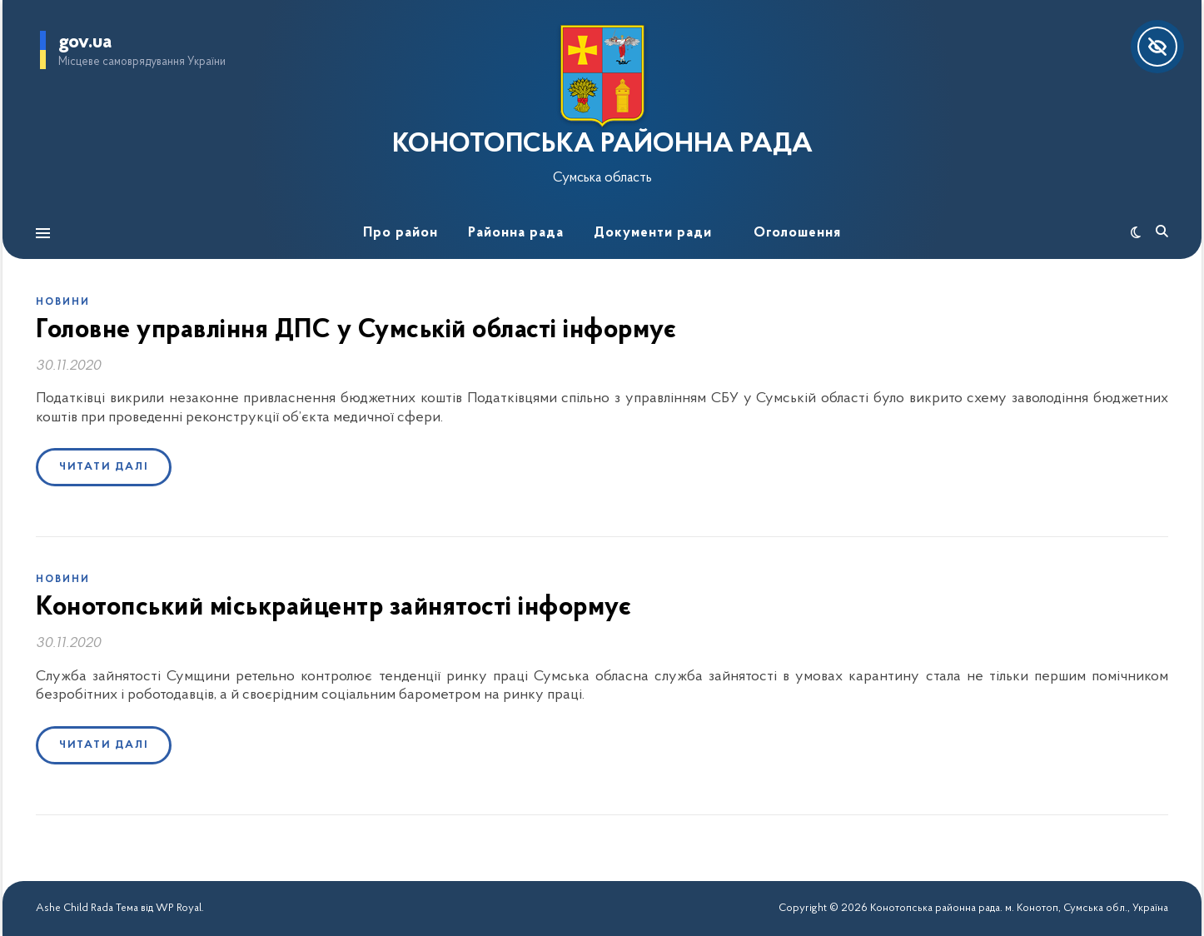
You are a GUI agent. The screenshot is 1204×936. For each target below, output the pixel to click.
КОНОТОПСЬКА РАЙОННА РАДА (602, 145)
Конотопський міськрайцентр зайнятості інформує (333, 608)
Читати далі (103, 466)
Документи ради (653, 233)
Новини (63, 302)
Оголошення (797, 233)
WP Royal (178, 908)
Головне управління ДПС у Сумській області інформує (356, 330)
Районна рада (516, 233)
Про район (400, 233)
